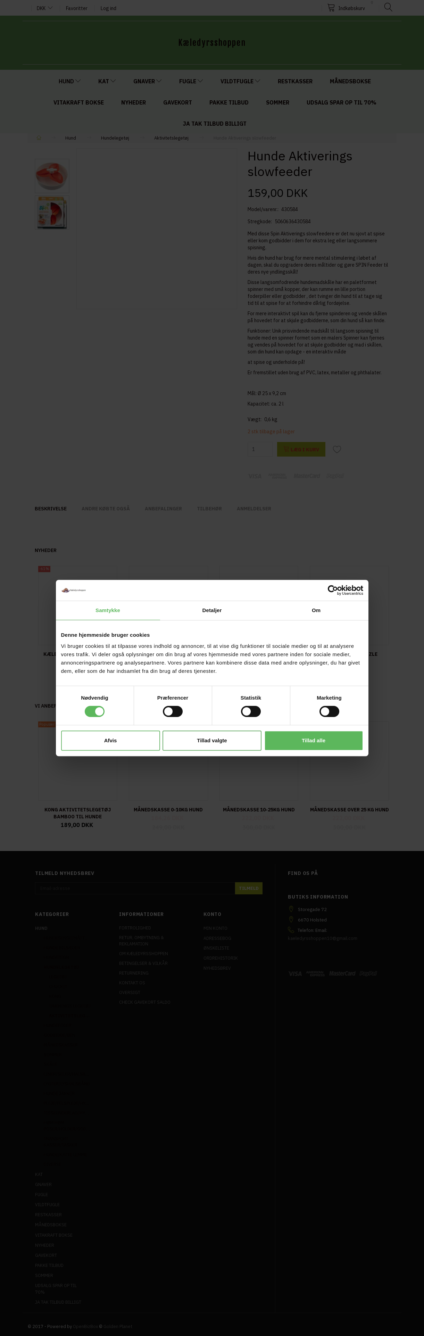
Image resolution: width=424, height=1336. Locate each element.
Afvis (110, 740)
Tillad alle (313, 740)
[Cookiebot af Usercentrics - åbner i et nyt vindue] (332, 590)
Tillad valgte (212, 740)
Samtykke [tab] (107, 610)
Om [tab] (316, 610)
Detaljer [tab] (212, 610)
